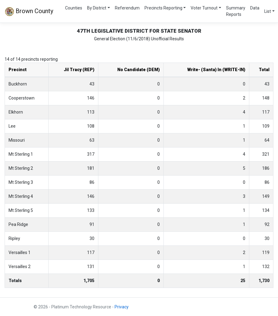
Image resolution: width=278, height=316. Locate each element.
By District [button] (96, 7)
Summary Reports (235, 11)
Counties (73, 7)
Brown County (29, 11)
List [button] (267, 11)
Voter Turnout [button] (204, 7)
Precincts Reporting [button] (163, 7)
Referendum (127, 7)
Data (254, 7)
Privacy (122, 306)
